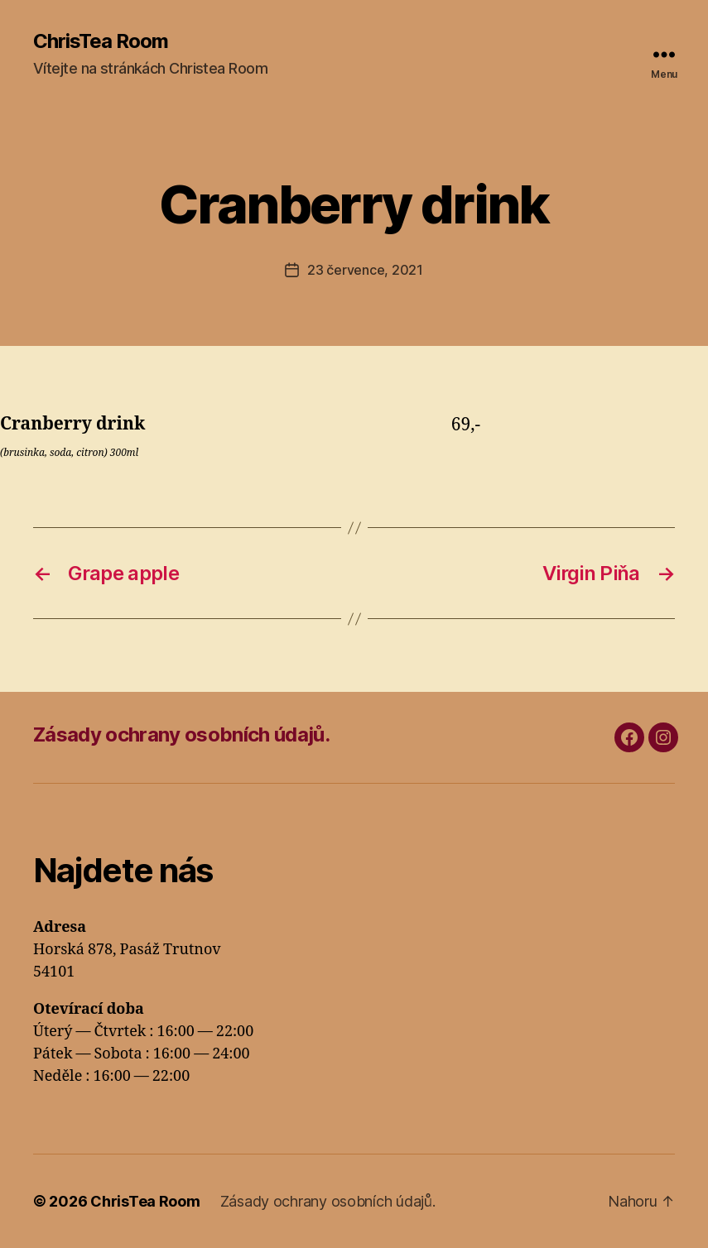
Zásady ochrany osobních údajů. (181, 734)
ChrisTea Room (100, 41)
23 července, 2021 (364, 270)
